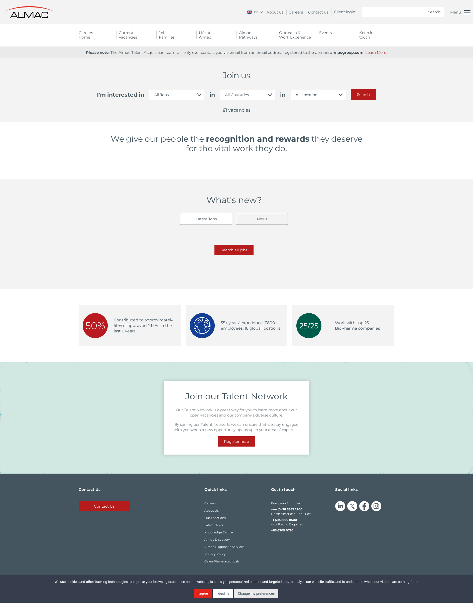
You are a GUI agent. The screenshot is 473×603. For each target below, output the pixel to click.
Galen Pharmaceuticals (221, 561)
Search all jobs (234, 250)
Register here (236, 441)
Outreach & (296, 35)
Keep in (376, 35)
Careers (296, 12)
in (212, 95)
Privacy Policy (215, 554)
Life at (216, 35)
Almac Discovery (217, 539)
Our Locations (215, 518)
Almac (256, 35)
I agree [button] (202, 593)
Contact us (318, 12)
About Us (211, 510)
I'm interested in (120, 95)
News (262, 219)
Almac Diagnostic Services (224, 547)
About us (275, 12)
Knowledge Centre (218, 532)
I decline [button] (222, 593)
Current (136, 35)
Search (363, 94)
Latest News (213, 525)
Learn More (375, 52)
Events (325, 32)
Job (176, 35)
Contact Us (104, 506)
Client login (344, 12)
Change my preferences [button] (256, 593)
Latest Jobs (206, 219)
